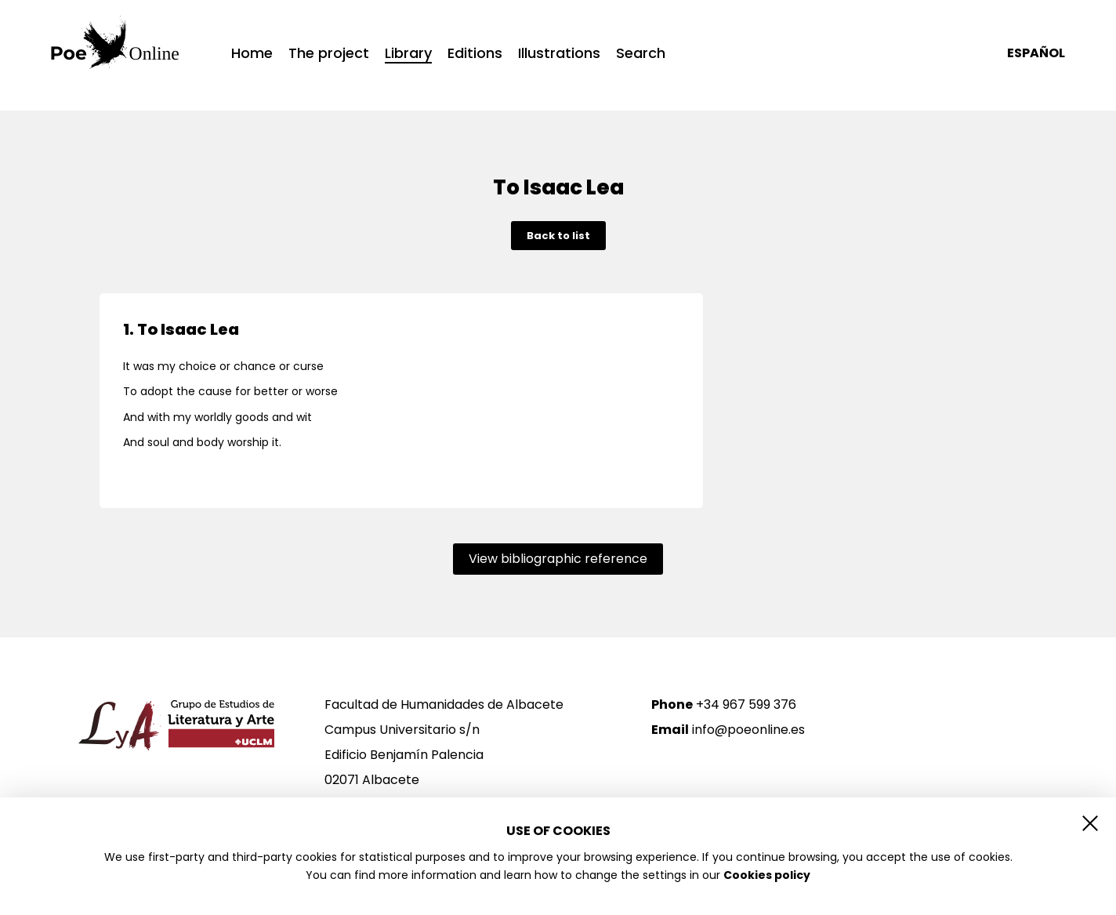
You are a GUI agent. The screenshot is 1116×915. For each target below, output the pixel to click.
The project (328, 53)
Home (252, 53)
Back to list (558, 235)
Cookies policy (766, 875)
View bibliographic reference (558, 559)
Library (408, 54)
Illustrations (559, 53)
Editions (474, 53)
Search (640, 53)
